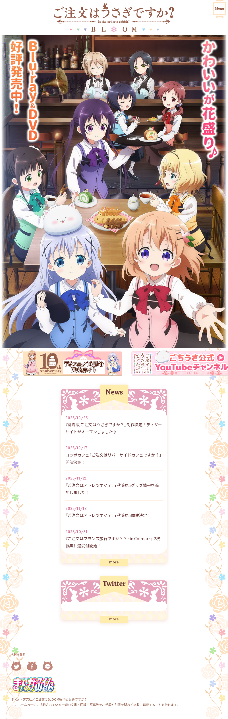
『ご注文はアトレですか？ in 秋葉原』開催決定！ (108, 515)
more (114, 562)
